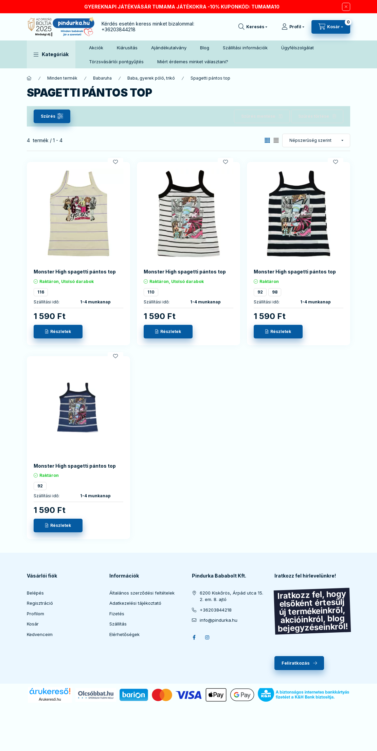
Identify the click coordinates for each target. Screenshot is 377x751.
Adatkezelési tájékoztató (135, 603)
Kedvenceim (40, 634)
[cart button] (330, 27)
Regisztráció (40, 603)
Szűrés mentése (258, 116)
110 (151, 292)
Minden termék (62, 78)
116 (40, 292)
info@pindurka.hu (218, 620)
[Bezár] (346, 7)
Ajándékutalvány (168, 47)
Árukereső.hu (50, 699)
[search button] (252, 27)
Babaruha (102, 78)
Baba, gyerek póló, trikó (151, 78)
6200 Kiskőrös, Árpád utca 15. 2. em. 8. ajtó (231, 596)
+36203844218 (119, 29)
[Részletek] (58, 331)
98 (274, 292)
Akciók (96, 47)
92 (260, 292)
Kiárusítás (127, 47)
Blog (204, 47)
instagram (207, 637)
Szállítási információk (245, 47)
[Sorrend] (316, 140)
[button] (51, 54)
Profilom (35, 613)
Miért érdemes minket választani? (192, 61)
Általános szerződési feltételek (142, 593)
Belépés (35, 593)
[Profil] (292, 27)
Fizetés (116, 613)
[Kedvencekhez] (115, 162)
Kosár (33, 624)
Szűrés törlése (313, 116)
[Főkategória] (29, 78)
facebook (194, 637)
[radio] (276, 140)
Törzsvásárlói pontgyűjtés (116, 61)
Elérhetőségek (124, 634)
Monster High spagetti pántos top (75, 271)
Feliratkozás (296, 663)
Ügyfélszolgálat (297, 47)
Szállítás (118, 624)
